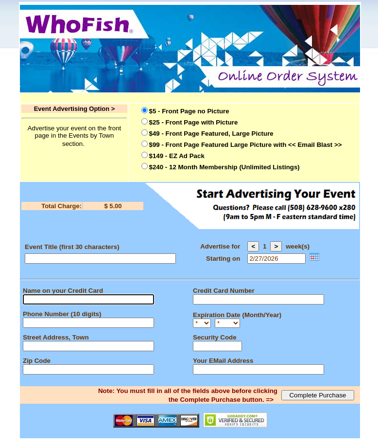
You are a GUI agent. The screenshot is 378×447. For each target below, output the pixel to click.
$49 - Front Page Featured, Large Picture (211, 133)
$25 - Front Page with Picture (193, 122)
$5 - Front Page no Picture (189, 111)
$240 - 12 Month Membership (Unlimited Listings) (224, 167)
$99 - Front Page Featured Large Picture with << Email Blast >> (245, 144)
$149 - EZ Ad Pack (177, 156)
